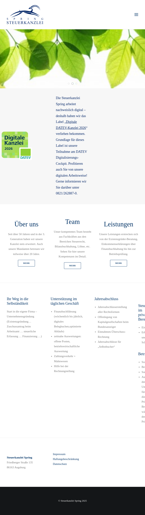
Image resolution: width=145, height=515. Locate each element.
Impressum (59, 454)
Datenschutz (60, 463)
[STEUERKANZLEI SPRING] (25, 14)
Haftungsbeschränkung (66, 459)
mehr (26, 263)
